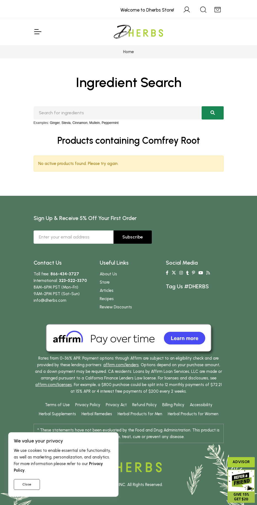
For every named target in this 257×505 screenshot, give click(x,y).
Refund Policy (144, 404)
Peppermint (110, 123)
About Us (108, 273)
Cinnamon (80, 123)
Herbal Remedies (97, 413)
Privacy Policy (87, 404)
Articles (106, 290)
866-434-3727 (64, 273)
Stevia (66, 123)
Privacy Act (116, 404)
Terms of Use (57, 404)
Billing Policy (173, 404)
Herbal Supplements (57, 413)
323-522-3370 (73, 280)
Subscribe (132, 237)
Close (26, 484)
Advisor (241, 462)
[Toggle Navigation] (37, 32)
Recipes (107, 298)
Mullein (94, 123)
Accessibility (201, 404)
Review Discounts (116, 307)
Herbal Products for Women (193, 413)
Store (105, 282)
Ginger (54, 123)
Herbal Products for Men (140, 413)
